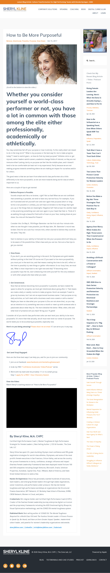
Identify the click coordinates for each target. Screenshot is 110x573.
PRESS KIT (80, 560)
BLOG (41, 560)
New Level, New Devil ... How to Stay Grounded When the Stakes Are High (95, 349)
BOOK (83, 9)
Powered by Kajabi (99, 552)
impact (93, 215)
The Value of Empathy (94, 442)
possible (25, 41)
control (89, 358)
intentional (17, 41)
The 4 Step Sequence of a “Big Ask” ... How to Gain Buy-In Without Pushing (95, 326)
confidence (95, 212)
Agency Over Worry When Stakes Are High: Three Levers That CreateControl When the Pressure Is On (95, 234)
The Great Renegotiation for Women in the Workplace (95, 402)
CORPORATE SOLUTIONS (47, 9)
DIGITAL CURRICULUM (97, 9)
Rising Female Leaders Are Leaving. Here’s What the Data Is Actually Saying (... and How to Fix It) (94, 96)
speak (88, 141)
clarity (89, 212)
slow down (41, 41)
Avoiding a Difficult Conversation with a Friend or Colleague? (95, 262)
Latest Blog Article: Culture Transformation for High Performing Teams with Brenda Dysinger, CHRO (55, 2)
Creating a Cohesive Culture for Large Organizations (93, 424)
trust (96, 163)
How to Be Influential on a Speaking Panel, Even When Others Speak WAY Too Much (94, 127)
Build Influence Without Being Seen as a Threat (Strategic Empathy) (94, 392)
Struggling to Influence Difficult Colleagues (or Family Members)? (94, 463)
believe (9, 41)
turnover (90, 110)
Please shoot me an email (40, 327)
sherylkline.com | (17, 527)
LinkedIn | (29, 527)
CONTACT (103, 560)
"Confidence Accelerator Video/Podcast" (37, 367)
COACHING (74, 9)
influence (90, 138)
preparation (97, 138)
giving (89, 215)
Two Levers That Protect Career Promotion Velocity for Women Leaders (95, 176)
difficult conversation (94, 271)
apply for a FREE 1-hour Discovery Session (32, 375)
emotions (95, 185)
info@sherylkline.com (43, 527)
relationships (96, 160)
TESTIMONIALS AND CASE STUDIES (60, 560)
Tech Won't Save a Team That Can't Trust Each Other (94, 153)
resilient (94, 273)
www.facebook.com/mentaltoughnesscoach (43, 362)
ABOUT (95, 13)
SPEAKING (63, 9)
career (89, 185)
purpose (33, 41)
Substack (58, 527)
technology (90, 163)
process (89, 108)
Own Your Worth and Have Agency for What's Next (94, 434)
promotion (90, 187)
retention (95, 108)
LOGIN (103, 13)
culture (89, 160)
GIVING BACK (91, 560)
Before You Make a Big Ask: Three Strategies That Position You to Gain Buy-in (94, 202)
